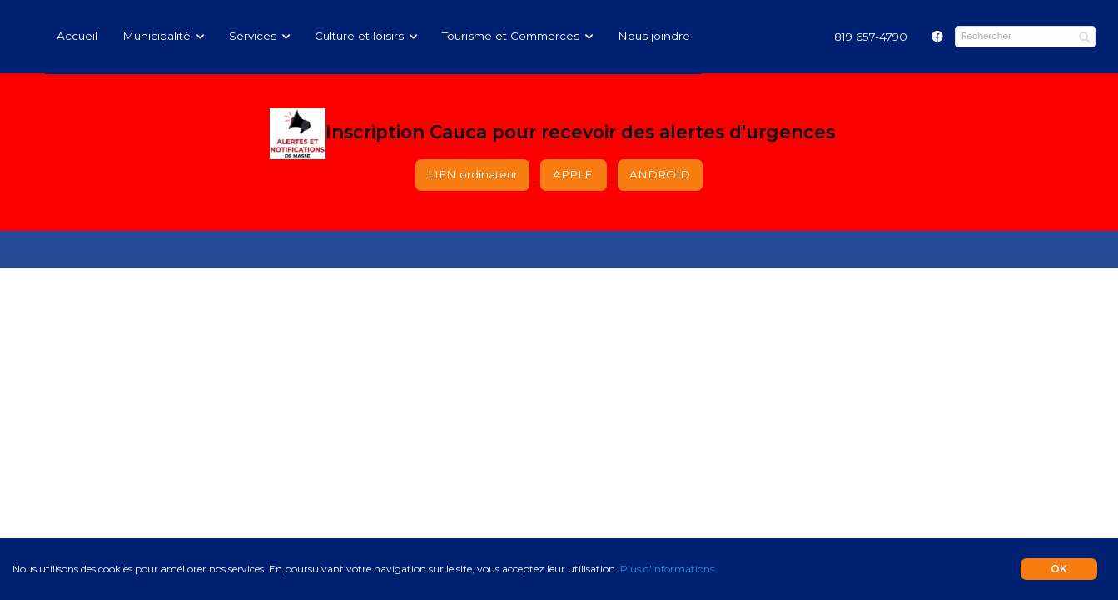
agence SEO (232, 256)
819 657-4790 (870, 36)
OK (1059, 568)
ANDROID (659, 174)
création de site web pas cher (471, 256)
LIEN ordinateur (473, 174)
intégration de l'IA (291, 256)
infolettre (546, 256)
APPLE (574, 174)
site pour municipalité (371, 256)
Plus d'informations (667, 568)
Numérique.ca (178, 256)
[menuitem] (871, 37)
